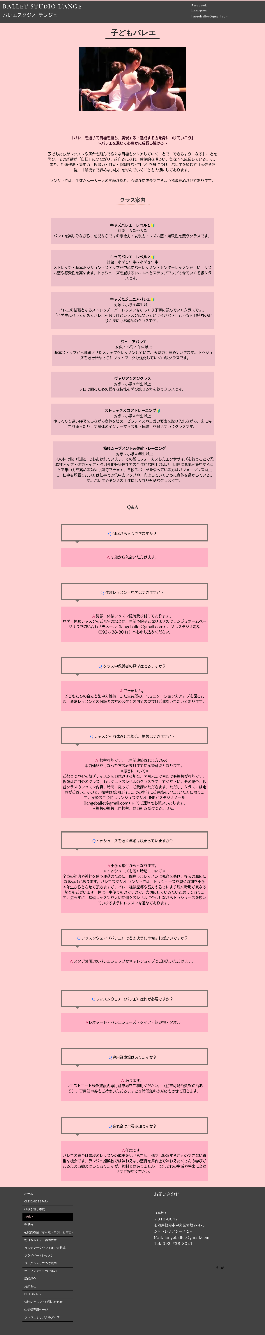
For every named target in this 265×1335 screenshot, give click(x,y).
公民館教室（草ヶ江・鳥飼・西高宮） (48, 1232)
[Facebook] (217, 1267)
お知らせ (30, 1286)
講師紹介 (30, 1279)
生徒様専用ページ (36, 1310)
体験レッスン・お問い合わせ (43, 1302)
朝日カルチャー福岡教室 (40, 1240)
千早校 (28, 1225)
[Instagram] (222, 1267)
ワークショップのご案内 (40, 1263)
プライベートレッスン (39, 1256)
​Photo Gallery (32, 1294)
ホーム (28, 1194)
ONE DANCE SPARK (36, 1202)
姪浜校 (28, 1217)
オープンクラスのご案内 (40, 1271)
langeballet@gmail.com (210, 16)
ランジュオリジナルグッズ (42, 1317)
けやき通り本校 (34, 1209)
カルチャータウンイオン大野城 (45, 1248)
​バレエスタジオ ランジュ (30, 15)
